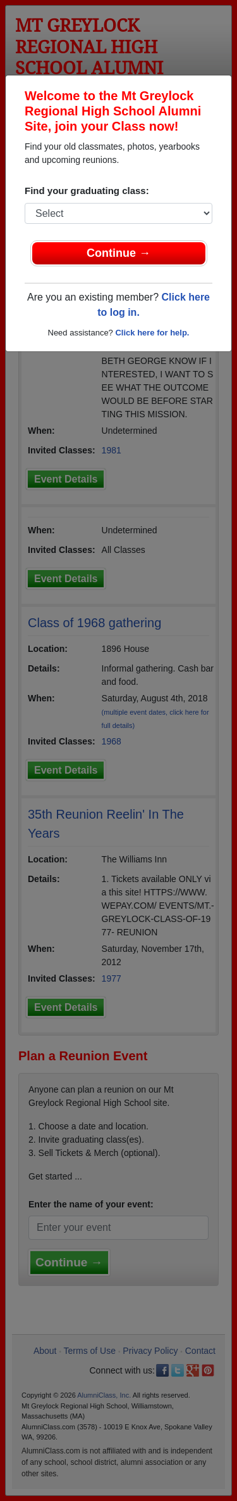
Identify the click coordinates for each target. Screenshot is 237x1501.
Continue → (118, 253)
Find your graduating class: (87, 190)
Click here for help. (152, 332)
